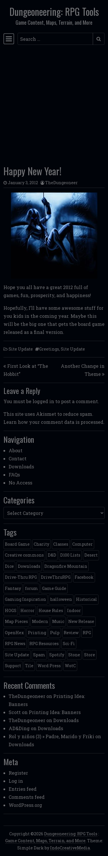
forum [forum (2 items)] (31, 588)
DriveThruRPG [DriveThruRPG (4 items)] (56, 577)
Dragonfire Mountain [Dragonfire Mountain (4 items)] (65, 566)
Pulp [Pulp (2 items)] (55, 632)
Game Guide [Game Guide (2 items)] (54, 588)
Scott (15, 712)
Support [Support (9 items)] (13, 665)
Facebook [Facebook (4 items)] (84, 577)
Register (18, 773)
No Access (20, 483)
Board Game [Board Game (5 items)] (17, 544)
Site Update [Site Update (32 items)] (17, 654)
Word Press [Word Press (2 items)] (49, 665)
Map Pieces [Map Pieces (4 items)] (16, 621)
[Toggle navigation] (8, 38)
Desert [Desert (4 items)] (91, 555)
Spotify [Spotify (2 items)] (56, 654)
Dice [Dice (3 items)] (9, 566)
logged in (43, 401)
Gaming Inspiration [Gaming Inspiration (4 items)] (25, 599)
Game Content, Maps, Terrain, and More (45, 840)
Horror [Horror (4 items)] (27, 610)
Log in (16, 781)
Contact (17, 458)
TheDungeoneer (61, 182)
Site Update (21, 349)
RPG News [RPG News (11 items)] (15, 643)
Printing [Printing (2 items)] (37, 632)
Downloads (21, 466)
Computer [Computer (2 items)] (82, 544)
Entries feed (23, 789)
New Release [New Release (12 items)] (81, 621)
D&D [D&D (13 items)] (52, 555)
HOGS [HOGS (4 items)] (10, 610)
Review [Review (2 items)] (71, 632)
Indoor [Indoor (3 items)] (74, 610)
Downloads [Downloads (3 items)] (29, 566)
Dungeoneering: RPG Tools (54, 11)
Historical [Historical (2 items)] (86, 599)
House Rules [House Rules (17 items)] (51, 610)
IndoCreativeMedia (70, 848)
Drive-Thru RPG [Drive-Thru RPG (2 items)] (21, 577)
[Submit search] (99, 39)
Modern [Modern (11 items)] (40, 621)
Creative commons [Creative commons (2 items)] (24, 555)
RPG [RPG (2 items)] (87, 632)
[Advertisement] (54, 103)
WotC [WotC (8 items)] (70, 665)
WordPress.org (25, 805)
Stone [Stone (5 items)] (74, 654)
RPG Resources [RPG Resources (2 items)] (44, 643)
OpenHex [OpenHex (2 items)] (14, 632)
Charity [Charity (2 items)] (41, 544)
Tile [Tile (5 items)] (29, 665)
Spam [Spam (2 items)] (39, 654)
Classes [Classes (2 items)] (60, 544)
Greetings (49, 349)
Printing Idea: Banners (55, 712)
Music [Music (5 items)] (58, 621)
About (15, 450)
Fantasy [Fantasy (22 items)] (13, 588)
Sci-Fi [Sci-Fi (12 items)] (69, 643)
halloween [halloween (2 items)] (61, 599)
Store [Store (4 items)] (89, 654)
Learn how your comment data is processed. (54, 422)
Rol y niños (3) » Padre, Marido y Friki (51, 736)
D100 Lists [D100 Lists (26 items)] (70, 555)
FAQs (14, 475)
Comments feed (27, 797)
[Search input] (55, 39)
